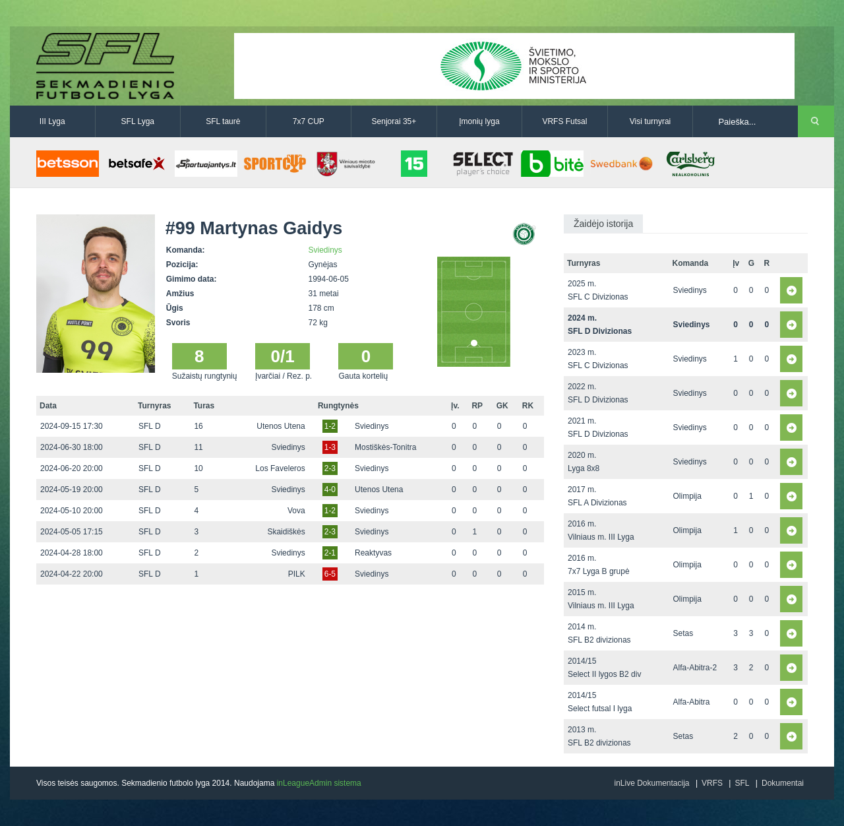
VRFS (712, 783)
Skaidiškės (286, 531)
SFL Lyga (137, 121)
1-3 (330, 447)
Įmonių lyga (479, 121)
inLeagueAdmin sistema (319, 783)
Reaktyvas (373, 552)
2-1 (330, 552)
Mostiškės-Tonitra (385, 447)
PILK (296, 574)
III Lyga (52, 121)
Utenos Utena (280, 426)
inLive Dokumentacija (651, 783)
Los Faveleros (280, 468)
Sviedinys (325, 250)
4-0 (330, 489)
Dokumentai (783, 783)
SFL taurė (223, 121)
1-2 (330, 426)
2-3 (330, 468)
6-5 (330, 574)
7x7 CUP (308, 121)
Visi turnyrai (650, 121)
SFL (742, 783)
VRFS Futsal (564, 121)
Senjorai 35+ (394, 121)
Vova (296, 510)
